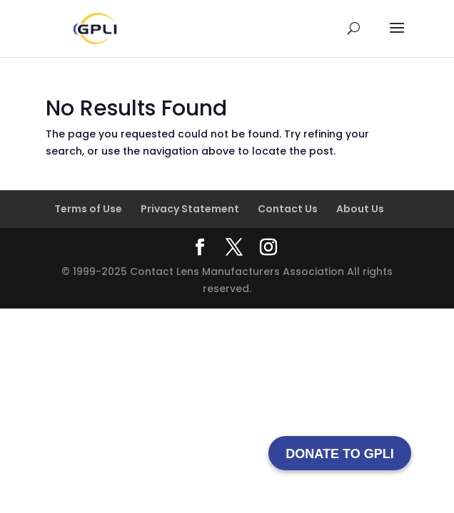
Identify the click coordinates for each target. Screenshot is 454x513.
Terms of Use (88, 209)
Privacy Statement (190, 209)
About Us (360, 209)
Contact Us (288, 209)
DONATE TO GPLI (339, 454)
